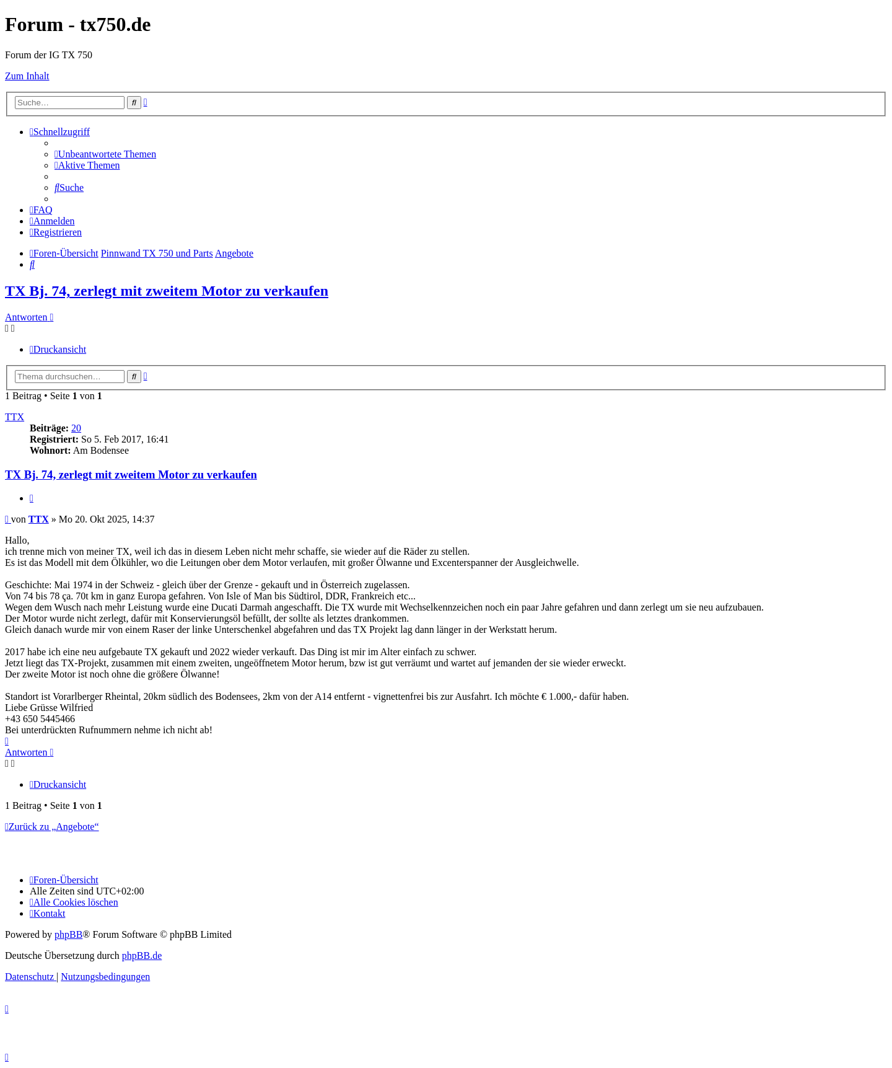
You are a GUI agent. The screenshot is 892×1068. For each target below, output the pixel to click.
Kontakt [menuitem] (47, 913)
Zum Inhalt (27, 76)
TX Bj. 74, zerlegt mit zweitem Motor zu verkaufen (166, 291)
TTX (14, 417)
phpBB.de (142, 955)
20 (76, 428)
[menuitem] (105, 154)
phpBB (68, 934)
